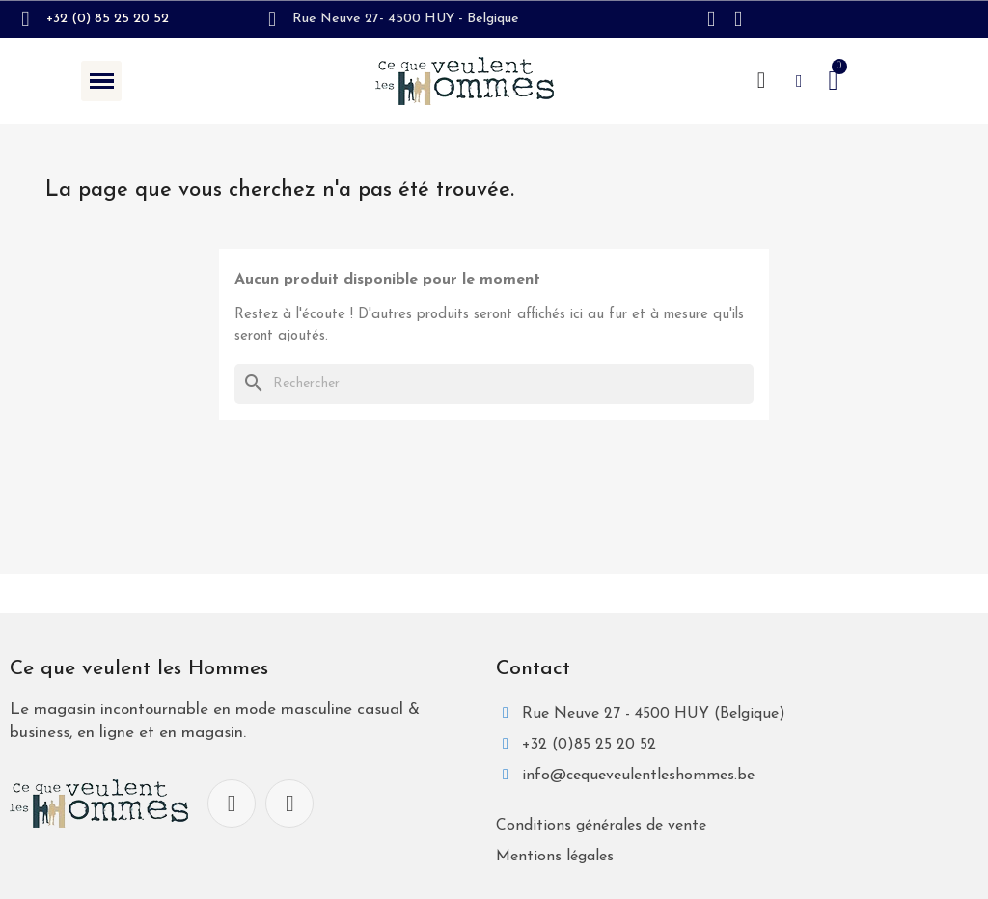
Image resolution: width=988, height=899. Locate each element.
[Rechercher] (494, 384)
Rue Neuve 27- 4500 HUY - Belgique (405, 19)
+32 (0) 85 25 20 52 (107, 19)
